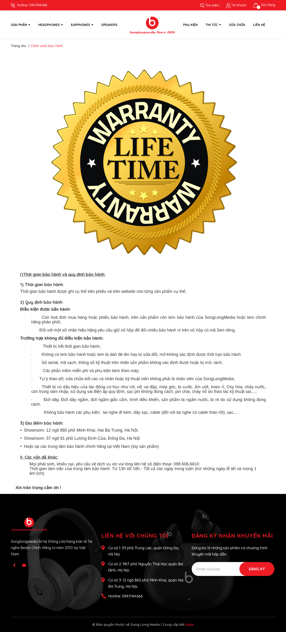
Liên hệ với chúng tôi (134, 535)
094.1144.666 (38, 5)
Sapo (189, 624)
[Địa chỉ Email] (233, 569)
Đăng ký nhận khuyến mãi (232, 535)
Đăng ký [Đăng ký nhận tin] (257, 569)
